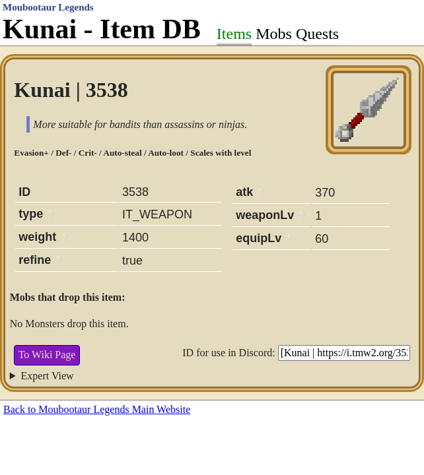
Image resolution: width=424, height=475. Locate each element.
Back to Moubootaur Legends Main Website (96, 409)
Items (234, 33)
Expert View (47, 375)
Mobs (274, 33)
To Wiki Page (47, 354)
